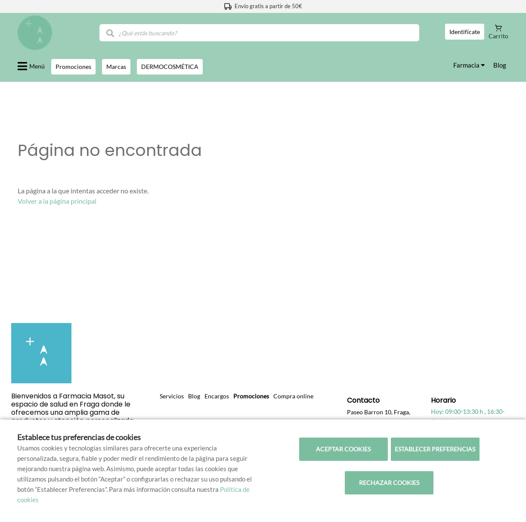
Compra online (293, 396)
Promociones (251, 396)
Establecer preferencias (435, 449)
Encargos (216, 396)
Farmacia (469, 65)
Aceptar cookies (343, 449)
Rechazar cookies (389, 482)
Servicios (172, 396)
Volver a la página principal (57, 201)
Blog (499, 65)
